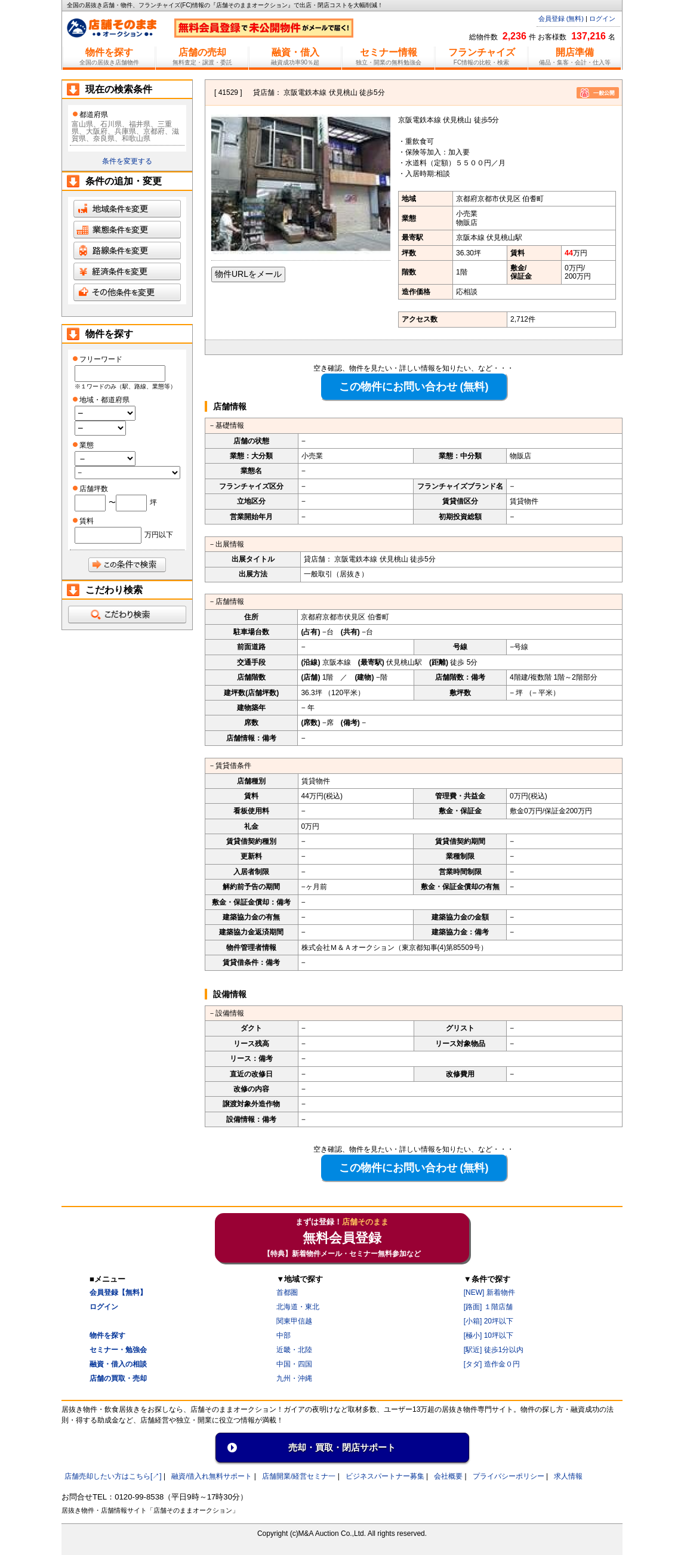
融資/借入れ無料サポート (211, 1476)
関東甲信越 (294, 1321)
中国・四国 (294, 1364)
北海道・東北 (297, 1307)
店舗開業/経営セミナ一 (298, 1476)
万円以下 (158, 534)
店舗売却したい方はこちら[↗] (113, 1476)
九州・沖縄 (294, 1378)
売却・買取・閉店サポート (342, 1447)
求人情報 (568, 1476)
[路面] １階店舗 (488, 1307)
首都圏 (287, 1292)
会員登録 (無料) (561, 18)
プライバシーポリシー (508, 1476)
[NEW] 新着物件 (489, 1292)
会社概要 (448, 1476)
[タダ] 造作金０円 (492, 1364)
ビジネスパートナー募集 (385, 1476)
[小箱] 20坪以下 (488, 1321)
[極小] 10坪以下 (488, 1335)
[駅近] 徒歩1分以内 (494, 1350)
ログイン (602, 18)
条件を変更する (127, 161)
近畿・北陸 (294, 1350)
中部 (283, 1335)
